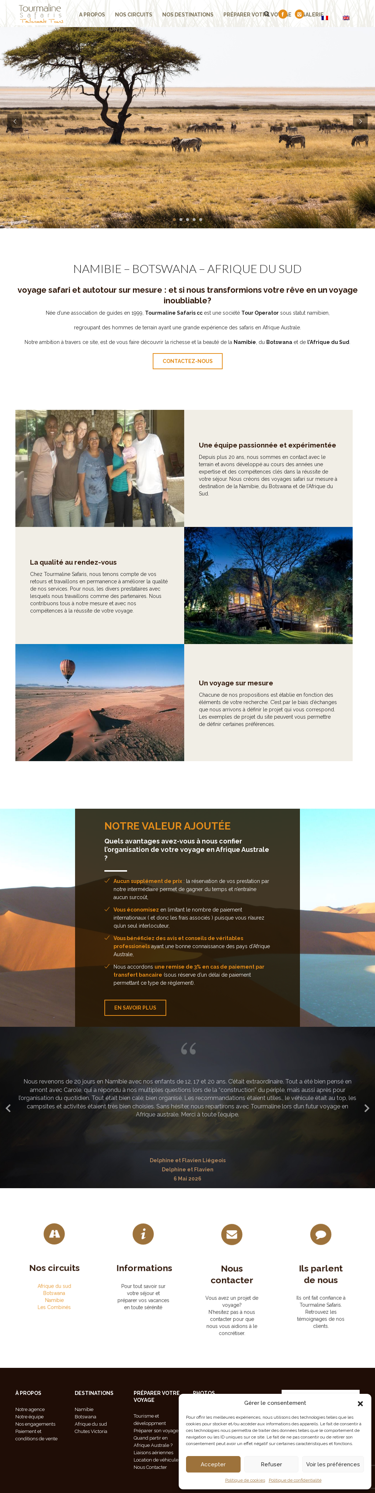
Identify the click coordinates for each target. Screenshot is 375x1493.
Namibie (54, 1282)
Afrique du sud (54, 1277)
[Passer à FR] (325, 17)
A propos (92, 15)
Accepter (213, 1464)
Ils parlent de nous (320, 1282)
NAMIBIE (97, 268)
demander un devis (106, 29)
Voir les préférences (333, 1464)
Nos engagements (35, 1424)
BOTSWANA (164, 268)
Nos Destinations (188, 15)
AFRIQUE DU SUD (254, 268)
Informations (143, 1273)
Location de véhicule (156, 1460)
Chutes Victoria (91, 1431)
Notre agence (30, 1409)
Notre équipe (29, 1416)
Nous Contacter (150, 1467)
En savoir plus (135, 1008)
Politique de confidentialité (295, 1480)
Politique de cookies (245, 1480)
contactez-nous (188, 361)
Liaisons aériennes (153, 1452)
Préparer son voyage (156, 1430)
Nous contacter (232, 1284)
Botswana (54, 1279)
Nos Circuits (133, 15)
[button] (360, 1403)
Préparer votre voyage (257, 15)
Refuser (271, 1464)
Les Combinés (54, 1284)
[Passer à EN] (346, 17)
